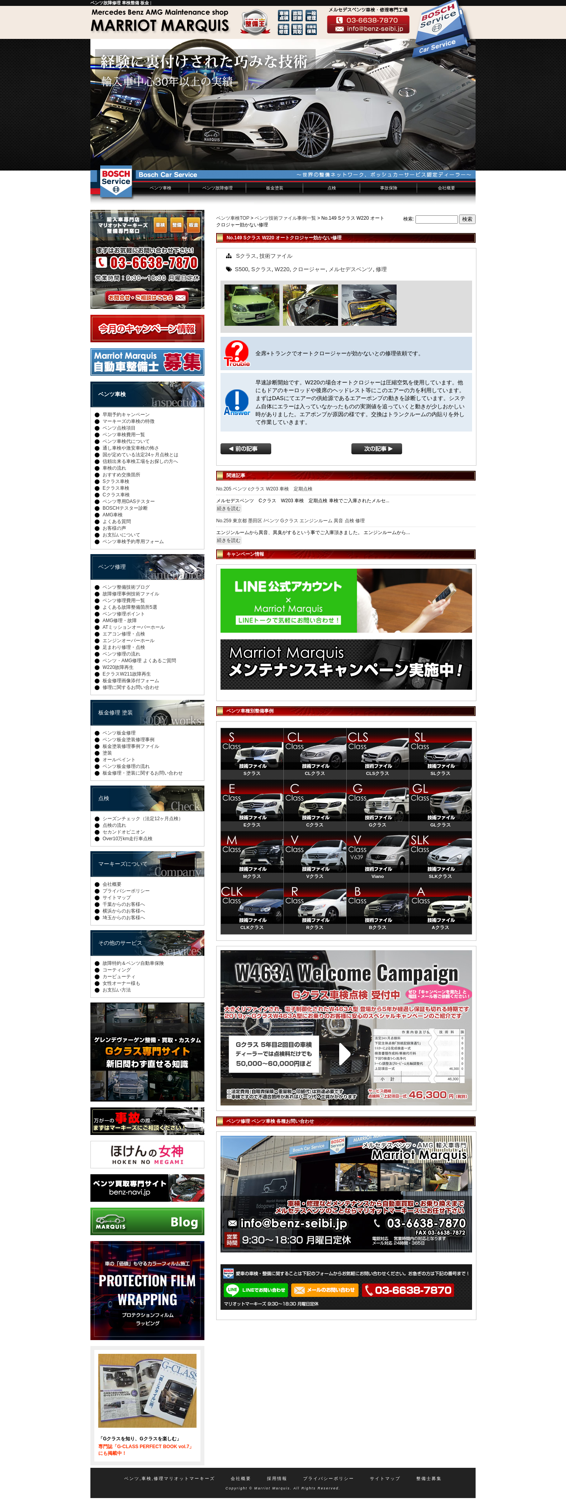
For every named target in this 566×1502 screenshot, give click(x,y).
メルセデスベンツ (351, 269)
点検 (331, 187)
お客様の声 (114, 528)
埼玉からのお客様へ (124, 917)
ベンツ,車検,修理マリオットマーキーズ (169, 1478)
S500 (241, 269)
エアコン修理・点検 (124, 634)
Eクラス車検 (116, 488)
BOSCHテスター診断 (125, 508)
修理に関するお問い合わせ (131, 687)
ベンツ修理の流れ (121, 654)
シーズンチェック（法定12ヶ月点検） (143, 818)
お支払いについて (121, 535)
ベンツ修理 (112, 567)
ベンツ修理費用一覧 (124, 600)
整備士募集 (429, 1478)
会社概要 (446, 187)
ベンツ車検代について (126, 441)
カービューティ (119, 976)
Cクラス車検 (116, 495)
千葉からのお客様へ (124, 904)
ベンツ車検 (160, 187)
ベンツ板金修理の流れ (126, 766)
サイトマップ (117, 897)
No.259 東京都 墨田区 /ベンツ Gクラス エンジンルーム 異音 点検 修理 (290, 520)
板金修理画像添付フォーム (131, 680)
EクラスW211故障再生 (127, 674)
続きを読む (229, 508)
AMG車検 (113, 515)
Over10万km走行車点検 (128, 838)
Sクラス (246, 256)
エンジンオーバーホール (128, 640)
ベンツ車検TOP (232, 218)
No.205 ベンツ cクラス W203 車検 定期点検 (264, 489)
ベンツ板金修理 (119, 733)
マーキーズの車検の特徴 (128, 421)
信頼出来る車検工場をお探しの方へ (140, 461)
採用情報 (277, 1478)
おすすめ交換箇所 (121, 474)
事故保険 (388, 187)
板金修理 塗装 (115, 712)
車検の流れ (114, 468)
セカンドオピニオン (124, 832)
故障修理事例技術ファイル (131, 594)
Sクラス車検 (116, 481)
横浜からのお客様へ (124, 911)
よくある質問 (117, 521)
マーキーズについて (123, 864)
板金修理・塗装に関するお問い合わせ (143, 773)
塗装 (107, 753)
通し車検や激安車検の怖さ (131, 448)
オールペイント (119, 759)
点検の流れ (114, 825)
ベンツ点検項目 (119, 428)
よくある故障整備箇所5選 (130, 607)
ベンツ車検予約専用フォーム (133, 541)
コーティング (117, 970)
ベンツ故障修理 (217, 187)
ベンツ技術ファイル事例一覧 (285, 218)
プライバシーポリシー (126, 891)
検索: (408, 219)
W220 (282, 269)
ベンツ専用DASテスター (129, 501)
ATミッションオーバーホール (134, 627)
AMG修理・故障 (120, 620)
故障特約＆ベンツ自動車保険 (133, 963)
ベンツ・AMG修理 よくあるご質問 (139, 660)
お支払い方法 (117, 990)
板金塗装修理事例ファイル (131, 746)
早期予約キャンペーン (126, 414)
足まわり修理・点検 (124, 647)
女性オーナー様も (121, 983)
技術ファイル (275, 256)
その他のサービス (120, 943)
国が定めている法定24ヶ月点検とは (140, 454)
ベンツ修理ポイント (124, 614)
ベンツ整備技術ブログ (126, 587)
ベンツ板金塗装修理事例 (128, 739)
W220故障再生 (118, 667)
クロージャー (308, 269)
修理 (381, 269)
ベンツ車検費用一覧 (124, 434)
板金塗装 (274, 187)
